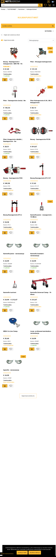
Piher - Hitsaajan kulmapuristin (41, 62)
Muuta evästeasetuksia (7, 553)
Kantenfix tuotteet (9, 292)
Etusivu (3, 9)
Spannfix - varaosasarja (11, 370)
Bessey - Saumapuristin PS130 (40, 139)
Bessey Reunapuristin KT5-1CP (40, 178)
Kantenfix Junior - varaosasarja (13, 254)
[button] (28, 31)
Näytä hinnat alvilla (9, 40)
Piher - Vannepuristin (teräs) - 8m (14, 100)
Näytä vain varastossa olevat (12, 35)
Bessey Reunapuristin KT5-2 (12, 215)
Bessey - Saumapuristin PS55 (12, 178)
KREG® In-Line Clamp (10, 331)
